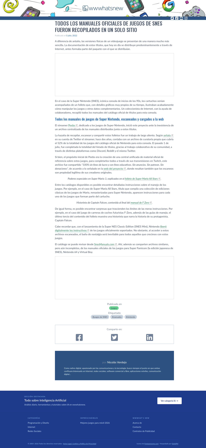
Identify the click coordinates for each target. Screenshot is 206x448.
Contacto (137, 427)
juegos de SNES (100, 317)
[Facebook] (177, 18)
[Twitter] (172, 18)
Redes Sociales (34, 431)
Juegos (114, 308)
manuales (117, 317)
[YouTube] (181, 18)
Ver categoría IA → (169, 400)
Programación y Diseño (38, 422)
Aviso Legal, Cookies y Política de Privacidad (79, 444)
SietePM (175, 444)
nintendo (131, 317)
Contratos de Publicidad (144, 431)
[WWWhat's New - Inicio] (103, 8)
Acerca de (137, 422)
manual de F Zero (140, 202)
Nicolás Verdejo (117, 362)
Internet (31, 427)
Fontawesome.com (151, 444)
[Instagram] (186, 18)
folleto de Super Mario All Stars (141, 178)
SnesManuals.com (104, 244)
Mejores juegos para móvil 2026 (95, 422)
